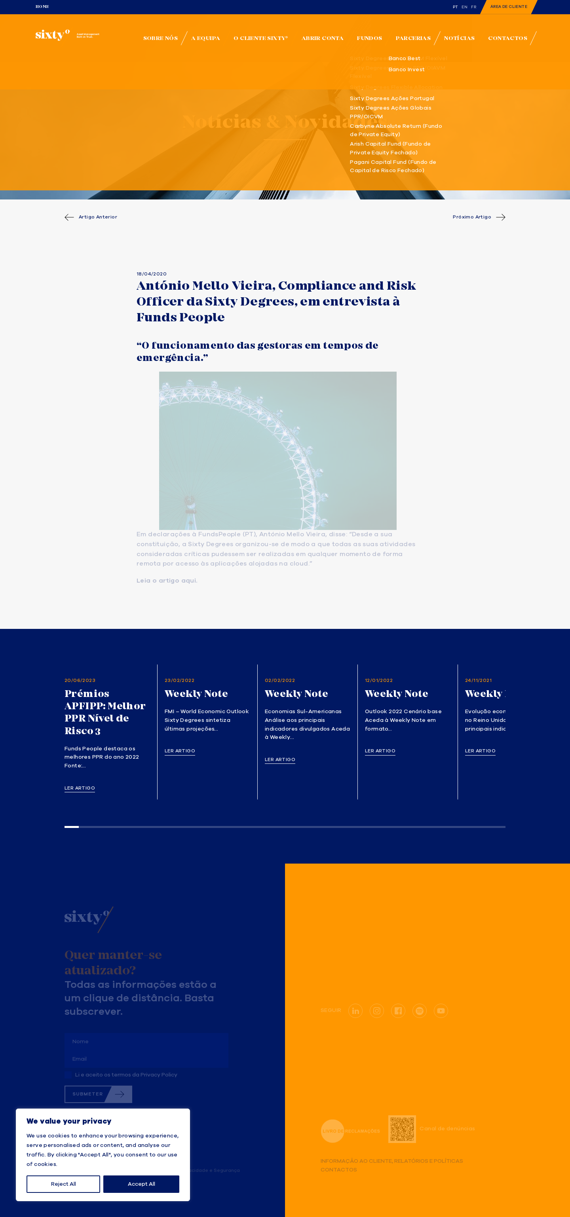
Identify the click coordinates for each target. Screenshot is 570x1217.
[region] (103, 1155)
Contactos (339, 1170)
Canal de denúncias (431, 1129)
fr (473, 7)
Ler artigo (80, 788)
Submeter (87, 1094)
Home (42, 6)
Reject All (63, 1184)
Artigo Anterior (98, 217)
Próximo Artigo (472, 217)
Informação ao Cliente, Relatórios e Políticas (392, 1161)
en (464, 7)
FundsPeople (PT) (227, 534)
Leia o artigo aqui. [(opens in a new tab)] (167, 581)
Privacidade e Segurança (209, 1170)
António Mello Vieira (292, 534)
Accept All (141, 1184)
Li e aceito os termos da (126, 1075)
